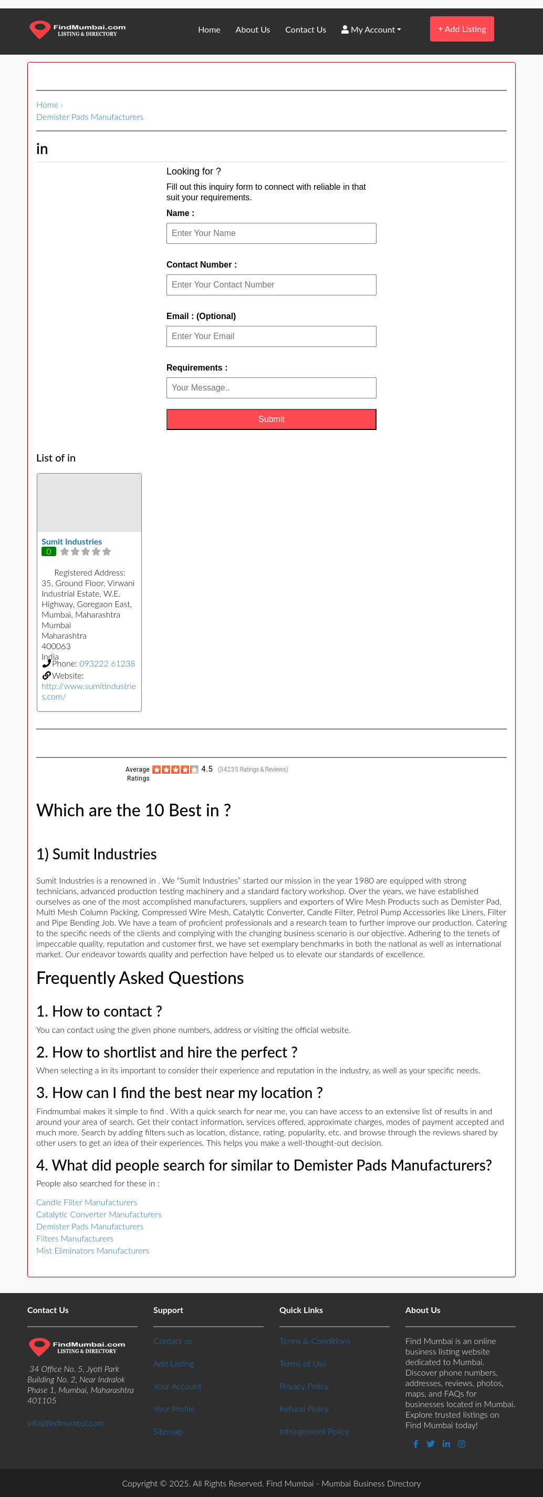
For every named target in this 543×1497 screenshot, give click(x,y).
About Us (253, 29)
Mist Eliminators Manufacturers (92, 1250)
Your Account (177, 1386)
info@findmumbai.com (65, 1423)
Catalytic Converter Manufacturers (98, 1214)
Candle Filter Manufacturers (86, 1202)
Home (209, 29)
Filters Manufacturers (74, 1238)
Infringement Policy (314, 1431)
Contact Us (305, 29)
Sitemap (167, 1431)
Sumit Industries (71, 541)
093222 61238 (107, 663)
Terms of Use (303, 1363)
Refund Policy (304, 1408)
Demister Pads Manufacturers (89, 116)
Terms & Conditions (314, 1341)
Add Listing (462, 29)
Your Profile (174, 1408)
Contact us (172, 1341)
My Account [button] (368, 29)
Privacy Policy (304, 1386)
